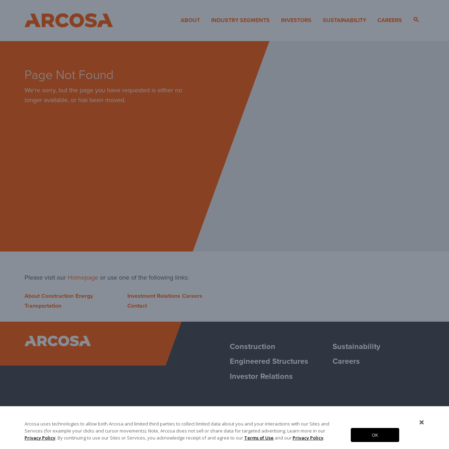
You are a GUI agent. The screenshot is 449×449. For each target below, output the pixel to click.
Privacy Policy (40, 438)
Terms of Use (259, 438)
